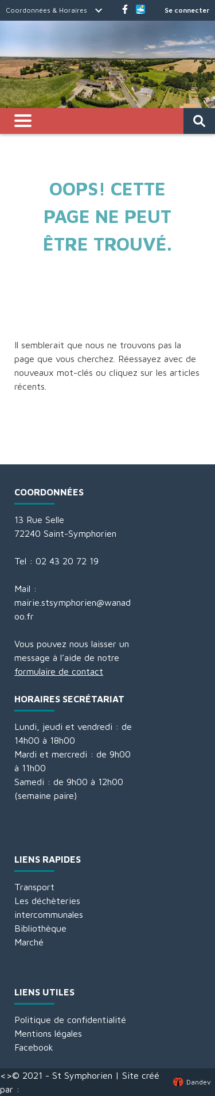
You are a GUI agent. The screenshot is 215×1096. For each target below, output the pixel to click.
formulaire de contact (58, 671)
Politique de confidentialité (70, 1019)
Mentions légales (48, 1033)
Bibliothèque (40, 928)
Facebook (33, 1047)
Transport (34, 887)
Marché (29, 942)
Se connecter (187, 10)
